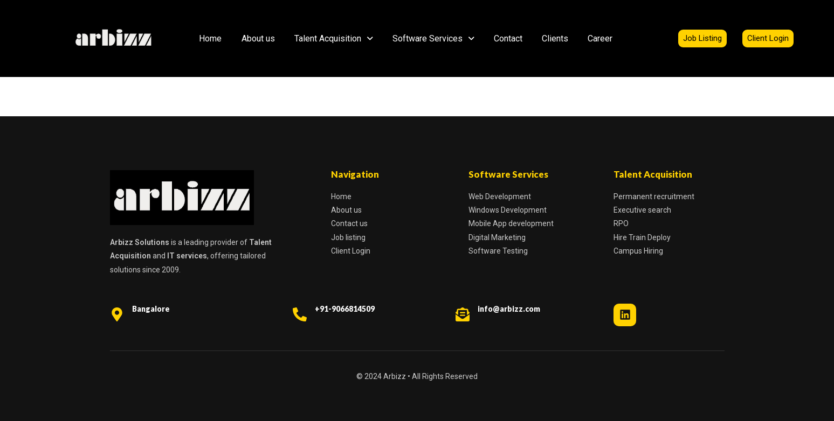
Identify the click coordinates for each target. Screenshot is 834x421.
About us (258, 38)
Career (600, 38)
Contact (508, 38)
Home (210, 38)
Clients (555, 38)
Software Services (433, 38)
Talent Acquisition (333, 38)
